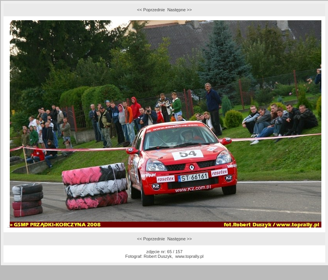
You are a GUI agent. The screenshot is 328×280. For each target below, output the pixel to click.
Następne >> (179, 9)
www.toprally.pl (189, 256)
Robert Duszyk (158, 256)
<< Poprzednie (151, 9)
